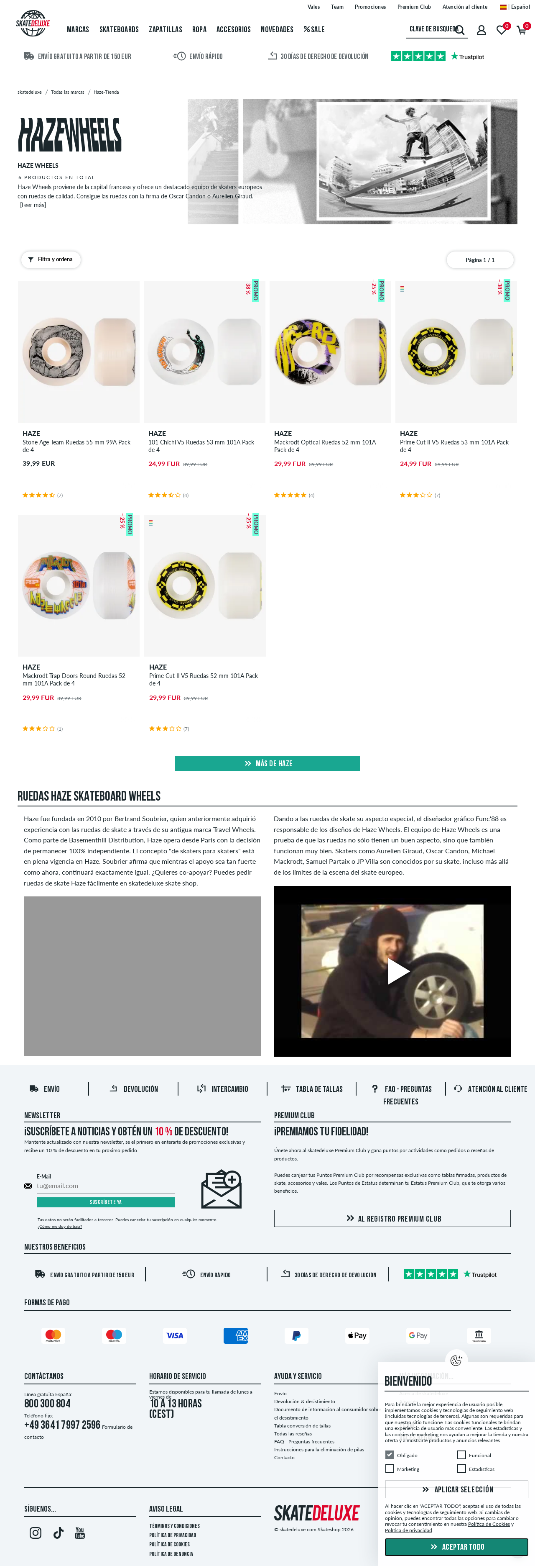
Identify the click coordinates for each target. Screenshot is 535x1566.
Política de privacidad (172, 1536)
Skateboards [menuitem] (119, 30)
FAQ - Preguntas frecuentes (304, 1441)
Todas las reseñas (293, 1433)
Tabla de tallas (312, 1090)
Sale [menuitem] (314, 30)
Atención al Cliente (490, 1090)
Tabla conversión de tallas (302, 1425)
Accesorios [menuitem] (234, 30)
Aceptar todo (456, 1547)
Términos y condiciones (174, 1526)
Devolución (133, 1090)
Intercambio (222, 1090)
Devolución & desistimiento (304, 1401)
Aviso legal (166, 1509)
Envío (44, 1090)
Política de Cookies (169, 1545)
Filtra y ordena (48, 259)
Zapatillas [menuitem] (165, 30)
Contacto (284, 1457)
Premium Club (294, 1116)
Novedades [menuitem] (277, 30)
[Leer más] (33, 204)
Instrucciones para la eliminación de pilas (319, 1449)
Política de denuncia (171, 1554)
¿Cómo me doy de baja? (60, 1226)
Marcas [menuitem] (78, 30)
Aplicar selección (457, 1490)
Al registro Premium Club (393, 1219)
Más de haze (267, 764)
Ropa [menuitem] (199, 30)
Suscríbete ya (105, 1202)
